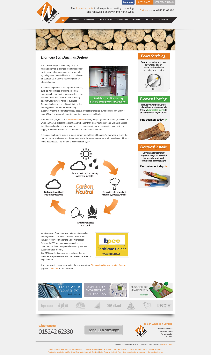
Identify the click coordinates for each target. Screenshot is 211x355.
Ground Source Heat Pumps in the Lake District (66, 349)
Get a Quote (144, 2)
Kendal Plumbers (106, 349)
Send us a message (104, 330)
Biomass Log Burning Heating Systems (108, 265)
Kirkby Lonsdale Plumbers (152, 349)
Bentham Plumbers (120, 349)
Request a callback (164, 2)
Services (75, 20)
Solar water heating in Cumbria (87, 352)
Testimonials (122, 20)
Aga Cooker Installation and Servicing (61, 352)
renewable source (75, 119)
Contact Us (163, 20)
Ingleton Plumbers (135, 349)
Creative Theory (167, 344)
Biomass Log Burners (155, 352)
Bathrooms (89, 20)
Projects (136, 20)
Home (63, 20)
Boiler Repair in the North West (110, 352)
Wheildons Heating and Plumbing (47, 12)
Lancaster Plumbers (92, 349)
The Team (149, 20)
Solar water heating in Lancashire (134, 352)
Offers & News (105, 20)
